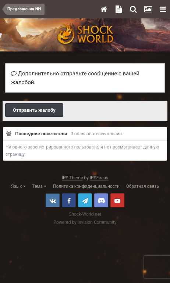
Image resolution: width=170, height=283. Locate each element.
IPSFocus (99, 177)
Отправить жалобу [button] (34, 110)
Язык (18, 186)
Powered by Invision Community (85, 222)
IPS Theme (72, 177)
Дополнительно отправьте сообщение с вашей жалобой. (75, 78)
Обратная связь (142, 186)
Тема (39, 186)
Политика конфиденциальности (86, 186)
